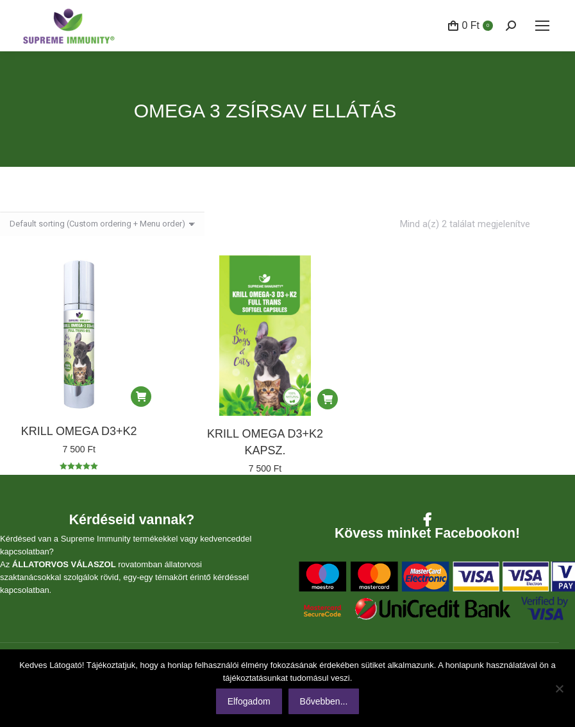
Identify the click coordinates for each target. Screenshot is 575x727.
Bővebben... (324, 701)
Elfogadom (249, 701)
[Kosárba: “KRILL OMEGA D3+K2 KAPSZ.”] (327, 399)
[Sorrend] (102, 224)
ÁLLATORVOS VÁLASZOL (64, 564)
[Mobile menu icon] (542, 25)
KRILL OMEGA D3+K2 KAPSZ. (265, 442)
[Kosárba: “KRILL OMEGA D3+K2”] (141, 396)
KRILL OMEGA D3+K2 (79, 431)
